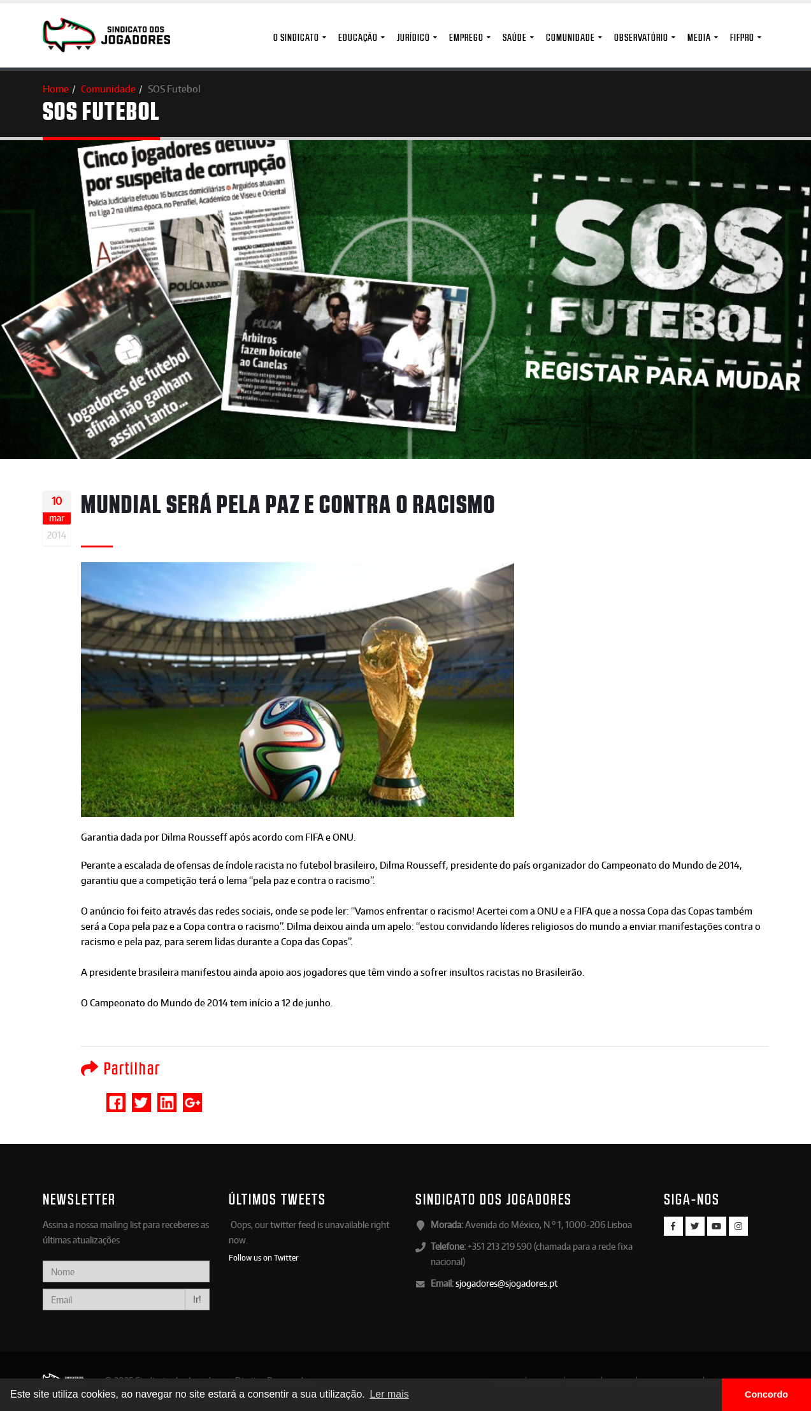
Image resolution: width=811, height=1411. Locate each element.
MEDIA (699, 37)
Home (56, 89)
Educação (358, 37)
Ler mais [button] (389, 1394)
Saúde (515, 37)
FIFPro (742, 37)
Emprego (466, 37)
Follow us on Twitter (264, 1257)
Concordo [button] (766, 1394)
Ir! (197, 1299)
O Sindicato (296, 37)
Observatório (641, 37)
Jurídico (413, 37)
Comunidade (570, 37)
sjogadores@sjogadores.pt (506, 1283)
